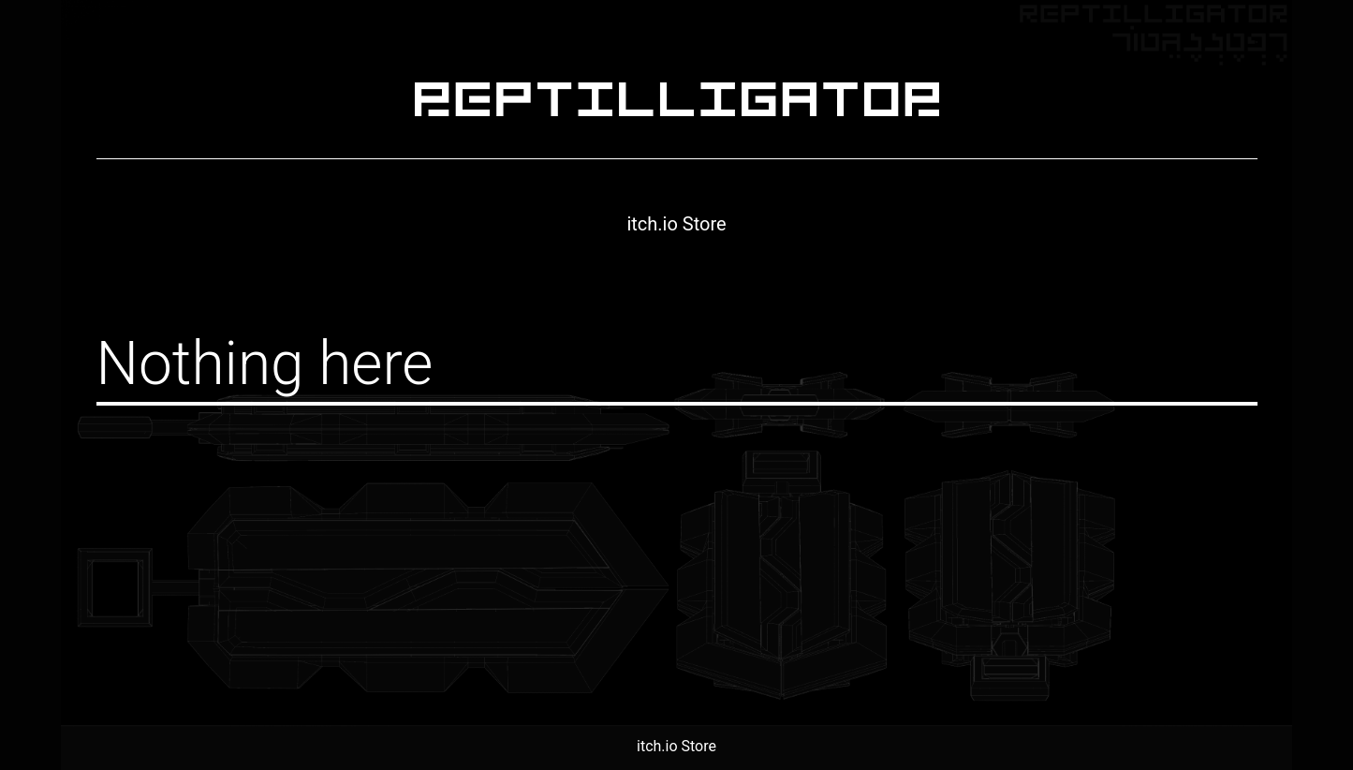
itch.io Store (676, 224)
